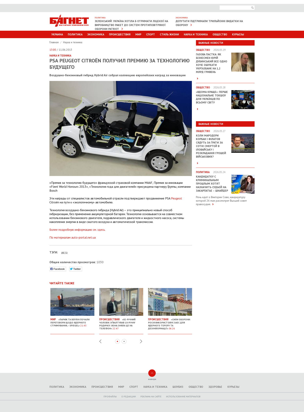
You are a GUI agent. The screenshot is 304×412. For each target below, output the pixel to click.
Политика (75, 34)
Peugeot (176, 198)
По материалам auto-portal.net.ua (72, 237)
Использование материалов (183, 396)
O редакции (128, 396)
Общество (220, 34)
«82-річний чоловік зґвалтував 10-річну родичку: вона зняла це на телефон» (121, 322)
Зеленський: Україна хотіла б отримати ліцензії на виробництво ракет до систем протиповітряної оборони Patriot (131, 25)
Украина (57, 34)
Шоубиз (178, 387)
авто (64, 252)
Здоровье (215, 387)
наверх (152, 379)
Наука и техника (196, 34)
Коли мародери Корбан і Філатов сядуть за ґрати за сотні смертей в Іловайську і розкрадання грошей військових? (211, 146)
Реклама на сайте (150, 396)
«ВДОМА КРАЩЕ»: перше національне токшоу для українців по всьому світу (212, 97)
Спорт (150, 34)
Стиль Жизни (169, 34)
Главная (54, 42)
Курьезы (238, 34)
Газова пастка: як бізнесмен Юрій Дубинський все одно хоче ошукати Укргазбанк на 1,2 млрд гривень (211, 63)
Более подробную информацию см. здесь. (77, 230)
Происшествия (120, 34)
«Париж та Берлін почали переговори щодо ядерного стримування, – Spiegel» (72, 321)
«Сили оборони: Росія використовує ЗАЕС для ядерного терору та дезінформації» (170, 322)
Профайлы (110, 396)
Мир (138, 34)
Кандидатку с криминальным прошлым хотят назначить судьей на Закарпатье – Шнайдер (212, 183)
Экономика (95, 34)
